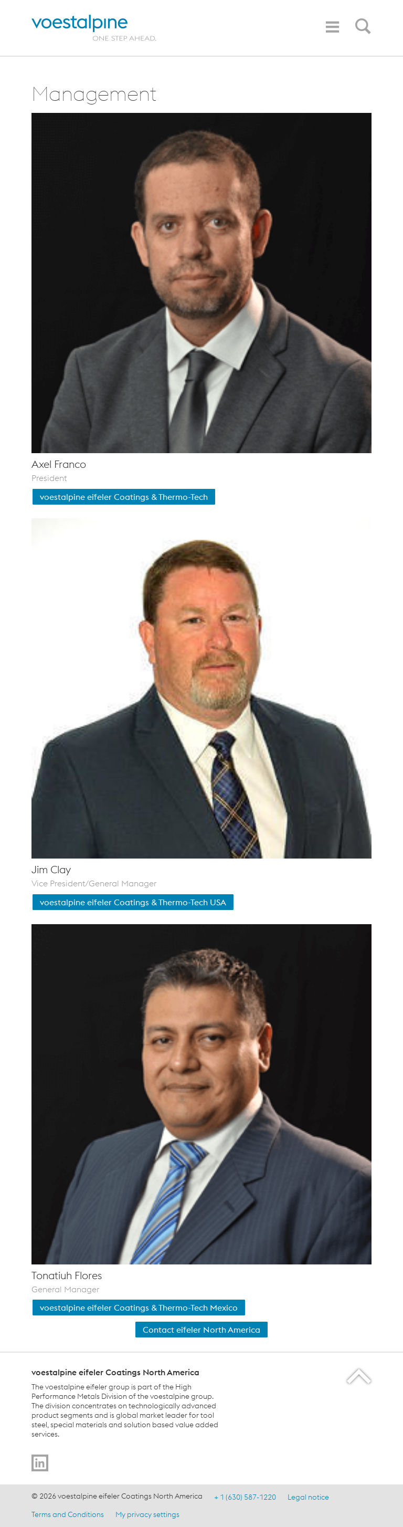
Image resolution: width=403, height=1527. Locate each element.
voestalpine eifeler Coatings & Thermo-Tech (124, 496)
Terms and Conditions (67, 1514)
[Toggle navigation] (332, 27)
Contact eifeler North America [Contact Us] (201, 1329)
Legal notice (308, 1497)
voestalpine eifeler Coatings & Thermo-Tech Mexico (139, 1307)
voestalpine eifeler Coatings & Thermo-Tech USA (133, 902)
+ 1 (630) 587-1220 (245, 1497)
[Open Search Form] (361, 28)
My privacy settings (147, 1514)
